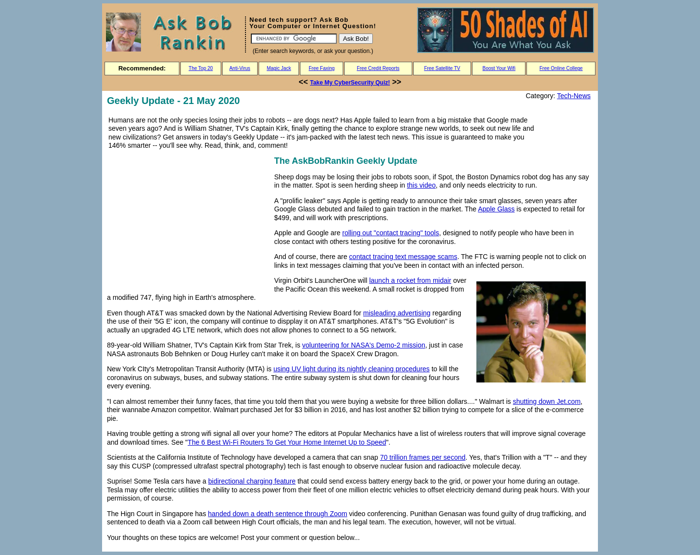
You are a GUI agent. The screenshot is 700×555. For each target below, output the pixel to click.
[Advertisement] (188, 222)
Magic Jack (279, 68)
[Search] (294, 39)
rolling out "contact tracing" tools (390, 233)
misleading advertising (397, 313)
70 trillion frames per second (423, 457)
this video (421, 185)
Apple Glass (496, 209)
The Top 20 (201, 68)
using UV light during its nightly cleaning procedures (351, 369)
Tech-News (574, 96)
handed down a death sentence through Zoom (277, 514)
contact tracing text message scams (403, 256)
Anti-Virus (239, 68)
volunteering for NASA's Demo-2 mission (363, 345)
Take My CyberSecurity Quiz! (350, 82)
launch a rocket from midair (410, 280)
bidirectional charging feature (252, 481)
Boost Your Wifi (499, 68)
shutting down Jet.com (546, 401)
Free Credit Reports (378, 68)
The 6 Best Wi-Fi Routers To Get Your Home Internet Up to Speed (287, 442)
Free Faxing (321, 68)
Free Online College (561, 68)
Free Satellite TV (442, 68)
